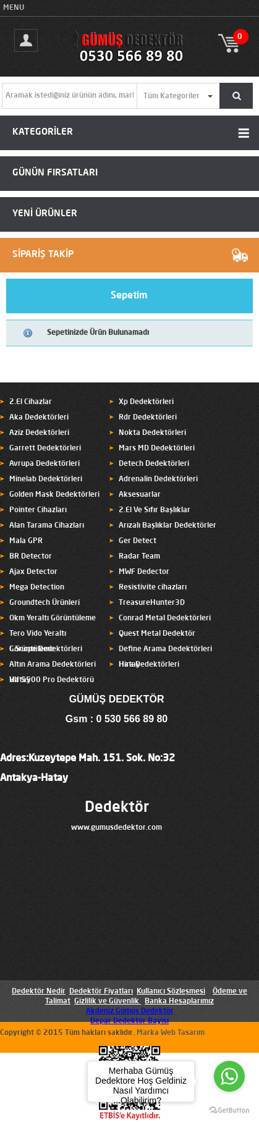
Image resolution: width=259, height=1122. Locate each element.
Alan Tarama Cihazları (46, 525)
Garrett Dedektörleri (45, 448)
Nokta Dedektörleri (152, 433)
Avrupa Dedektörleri (44, 464)
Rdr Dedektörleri (148, 417)
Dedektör (117, 808)
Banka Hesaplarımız (179, 1001)
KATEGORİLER (42, 132)
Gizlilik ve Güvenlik (106, 1001)
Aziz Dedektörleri (39, 433)
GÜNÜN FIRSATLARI (55, 173)
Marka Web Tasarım (171, 1033)
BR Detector (30, 556)
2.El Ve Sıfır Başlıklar (154, 510)
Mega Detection (36, 587)
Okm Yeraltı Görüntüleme (52, 618)
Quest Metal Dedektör (157, 634)
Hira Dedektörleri (149, 665)
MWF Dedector (144, 572)
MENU (13, 8)
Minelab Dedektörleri (45, 479)
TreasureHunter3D (152, 603)
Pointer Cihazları (38, 510)
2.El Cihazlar (30, 402)
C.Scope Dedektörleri (45, 649)
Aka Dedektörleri (39, 417)
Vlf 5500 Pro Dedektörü (51, 680)
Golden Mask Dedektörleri (54, 495)
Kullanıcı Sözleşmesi (171, 991)
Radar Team (139, 556)
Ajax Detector (33, 572)
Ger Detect (137, 541)
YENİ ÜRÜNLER (44, 214)
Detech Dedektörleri (154, 464)
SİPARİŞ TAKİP (43, 254)
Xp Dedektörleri (146, 402)
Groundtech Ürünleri (44, 603)
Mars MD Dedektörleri (157, 448)
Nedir (55, 991)
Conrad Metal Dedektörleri (165, 618)
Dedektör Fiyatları (101, 991)
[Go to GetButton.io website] (229, 1110)
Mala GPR (26, 541)
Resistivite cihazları (153, 587)
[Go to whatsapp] (229, 1076)
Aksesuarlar (140, 495)
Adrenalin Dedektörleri (158, 479)
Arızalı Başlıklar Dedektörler (167, 525)
